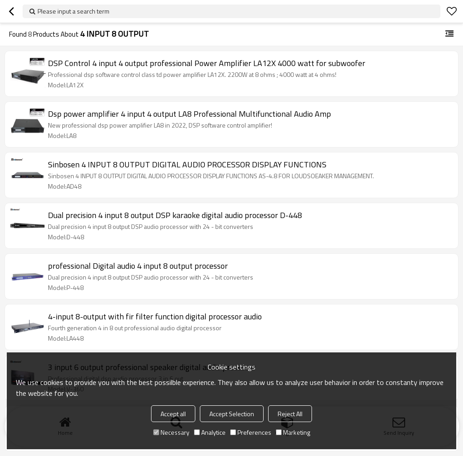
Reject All (290, 413)
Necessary (171, 432)
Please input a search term (73, 11)
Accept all (173, 413)
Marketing (293, 432)
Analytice (210, 432)
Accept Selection (231, 413)
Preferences (250, 432)
